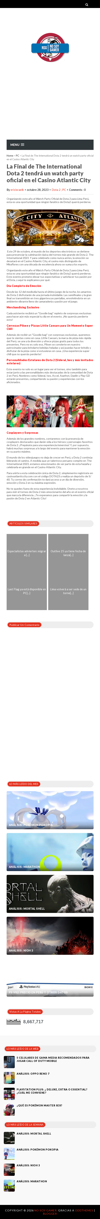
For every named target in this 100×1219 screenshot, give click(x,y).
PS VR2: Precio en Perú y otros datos (38, 992)
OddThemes (84, 1210)
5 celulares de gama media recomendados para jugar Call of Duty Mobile (53, 1059)
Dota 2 (56, 189)
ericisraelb (17, 189)
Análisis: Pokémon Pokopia (31, 825)
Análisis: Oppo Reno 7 (33, 1073)
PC (17, 155)
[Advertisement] (50, 111)
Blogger (50, 1213)
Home (10, 155)
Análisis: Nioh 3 (21, 950)
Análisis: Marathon (24, 866)
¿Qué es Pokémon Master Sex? (39, 1105)
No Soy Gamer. (46, 1210)
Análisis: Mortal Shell (27, 908)
